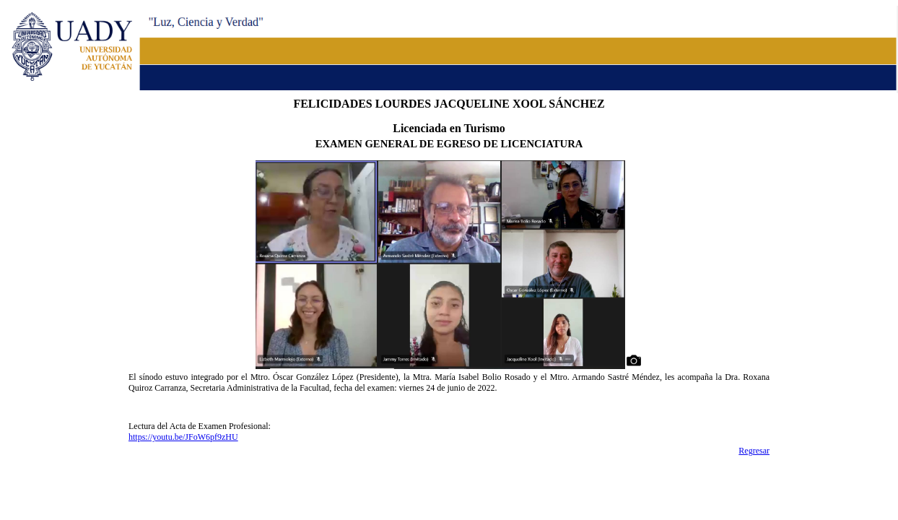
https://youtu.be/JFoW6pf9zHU (183, 437)
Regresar (754, 451)
